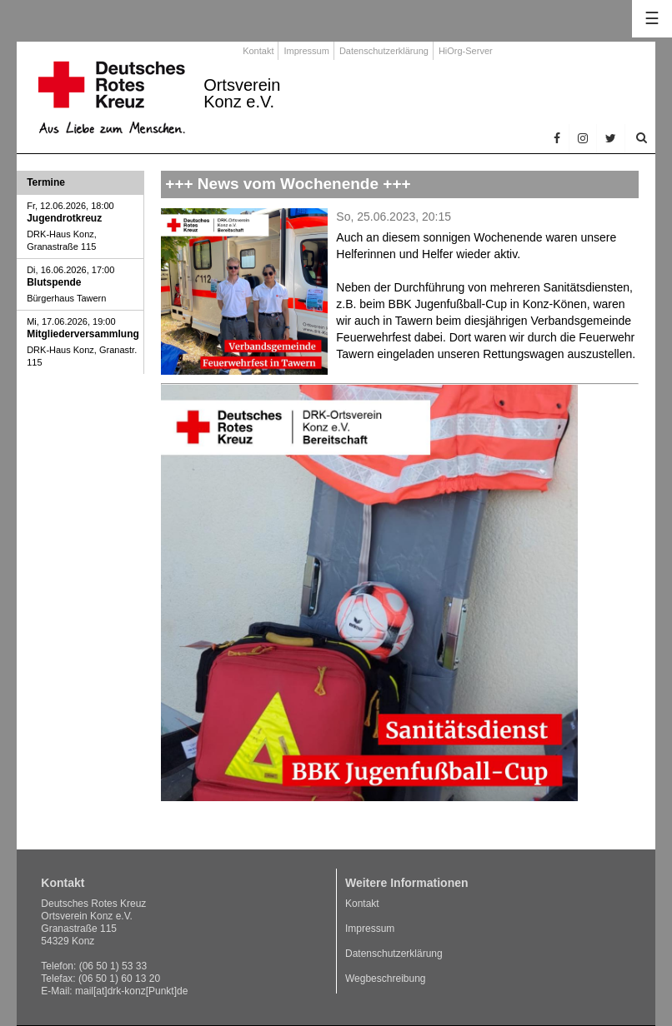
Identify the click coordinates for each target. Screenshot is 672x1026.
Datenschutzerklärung (384, 51)
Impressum (305, 51)
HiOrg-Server (466, 51)
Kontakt (258, 51)
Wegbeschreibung (385, 978)
